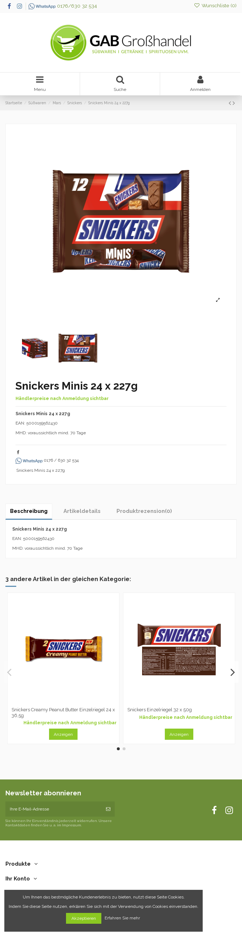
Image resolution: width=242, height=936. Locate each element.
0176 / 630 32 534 (47, 460)
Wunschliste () (215, 5)
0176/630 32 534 (62, 6)
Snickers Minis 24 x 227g (40, 470)
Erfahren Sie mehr (123, 918)
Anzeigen (63, 734)
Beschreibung (29, 511)
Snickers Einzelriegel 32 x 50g (159, 709)
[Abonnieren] (108, 809)
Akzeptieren (83, 918)
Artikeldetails (82, 511)
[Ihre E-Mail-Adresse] (53, 809)
